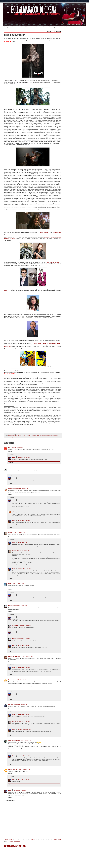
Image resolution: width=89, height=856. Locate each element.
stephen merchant (18, 436)
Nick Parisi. (11, 704)
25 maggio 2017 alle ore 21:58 (23, 550)
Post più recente (8, 839)
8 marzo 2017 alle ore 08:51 (24, 632)
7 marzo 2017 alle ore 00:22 (17, 447)
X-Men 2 (40, 343)
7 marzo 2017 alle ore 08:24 (24, 478)
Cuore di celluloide (12, 769)
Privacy (60, 27)
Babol (13, 457)
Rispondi (10, 451)
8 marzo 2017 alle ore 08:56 (24, 667)
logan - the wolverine (48, 435)
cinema (15, 435)
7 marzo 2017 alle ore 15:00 (18, 583)
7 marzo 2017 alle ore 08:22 (19, 468)
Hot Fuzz (49, 262)
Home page (7, 27)
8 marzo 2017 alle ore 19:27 (25, 740)
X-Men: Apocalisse (35, 345)
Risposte (12, 454)
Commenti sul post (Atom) (14, 841)
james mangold (40, 435)
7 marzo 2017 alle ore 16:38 (24, 617)
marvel (53, 435)
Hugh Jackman (44, 232)
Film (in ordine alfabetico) (17, 27)
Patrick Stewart (57, 232)
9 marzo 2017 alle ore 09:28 (25, 511)
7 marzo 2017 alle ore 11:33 (19, 532)
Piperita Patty (11, 488)
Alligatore (10, 468)
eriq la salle (28, 435)
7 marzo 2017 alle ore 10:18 (21, 488)
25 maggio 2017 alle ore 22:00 (23, 721)
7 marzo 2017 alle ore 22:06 (19, 679)
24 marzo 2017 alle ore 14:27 (20, 790)
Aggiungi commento (9, 800)
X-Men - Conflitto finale (49, 343)
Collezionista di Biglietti (14, 656)
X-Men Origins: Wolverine (47, 345)
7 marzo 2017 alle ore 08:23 (24, 457)
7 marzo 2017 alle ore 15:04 (24, 595)
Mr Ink (9, 583)
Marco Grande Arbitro (13, 740)
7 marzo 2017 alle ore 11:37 (24, 542)
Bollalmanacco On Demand (41, 27)
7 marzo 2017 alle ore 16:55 (24, 625)
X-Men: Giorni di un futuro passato (19, 345)
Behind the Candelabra (50, 237)
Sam (9, 447)
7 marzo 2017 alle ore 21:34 (26, 656)
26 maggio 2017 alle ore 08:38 (24, 568)
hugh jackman (33, 435)
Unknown (10, 679)
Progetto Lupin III (53, 27)
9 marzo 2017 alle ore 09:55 (24, 520)
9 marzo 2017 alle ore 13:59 (24, 779)
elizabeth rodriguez (21, 435)
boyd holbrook (11, 435)
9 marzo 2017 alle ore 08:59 (24, 755)
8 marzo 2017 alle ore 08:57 (24, 694)
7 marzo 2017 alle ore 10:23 (24, 500)
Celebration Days (29, 27)
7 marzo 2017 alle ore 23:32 (20, 704)
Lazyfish (10, 532)
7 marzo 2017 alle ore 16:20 (20, 605)
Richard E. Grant (17, 234)
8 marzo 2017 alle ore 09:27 (24, 645)
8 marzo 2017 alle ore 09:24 (24, 638)
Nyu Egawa (11, 605)
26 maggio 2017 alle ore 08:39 (24, 729)
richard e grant (11, 436)
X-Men (35, 343)
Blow (53, 289)
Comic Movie (55, 262)
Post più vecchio (57, 839)
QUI (38, 232)
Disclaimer (66, 27)
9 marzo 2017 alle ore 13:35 (24, 769)
